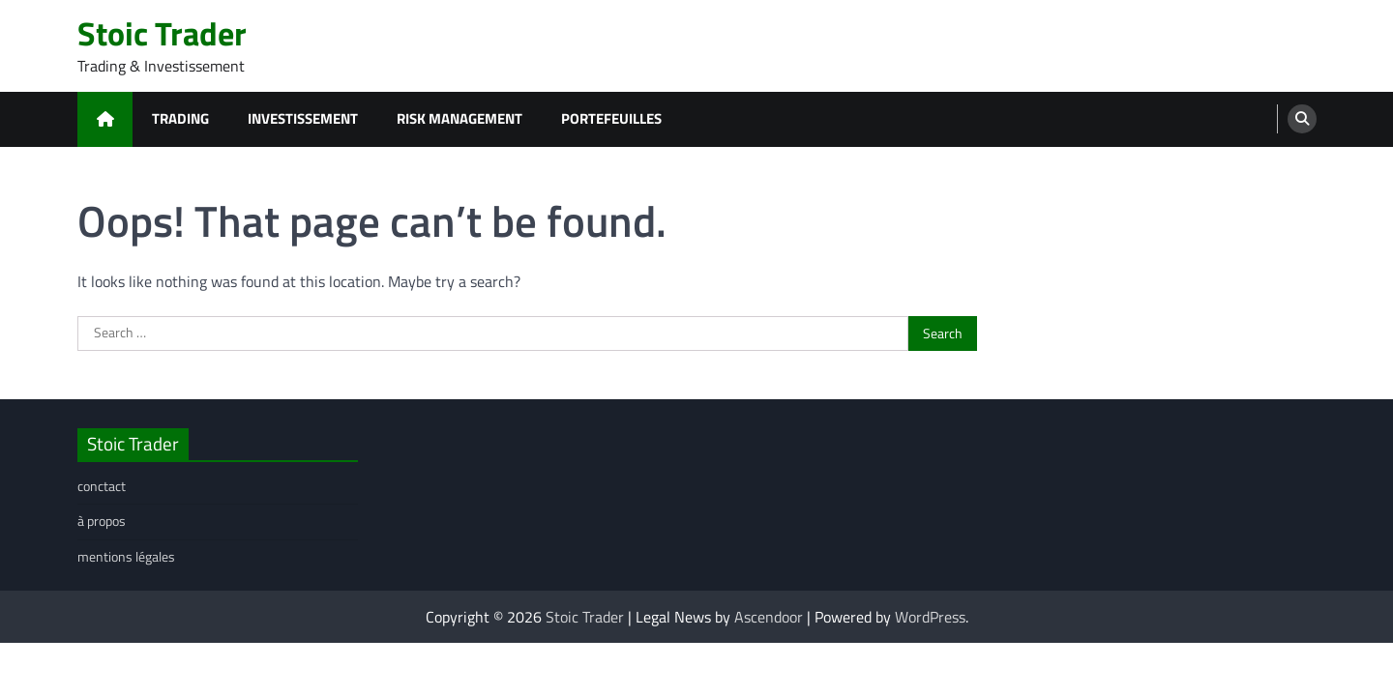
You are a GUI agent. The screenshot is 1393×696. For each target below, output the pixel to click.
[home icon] (105, 119)
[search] (1302, 118)
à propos (101, 521)
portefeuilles (611, 118)
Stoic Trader (162, 33)
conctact (101, 486)
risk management (459, 118)
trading (180, 118)
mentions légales (126, 556)
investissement (303, 118)
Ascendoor (768, 616)
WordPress (930, 616)
